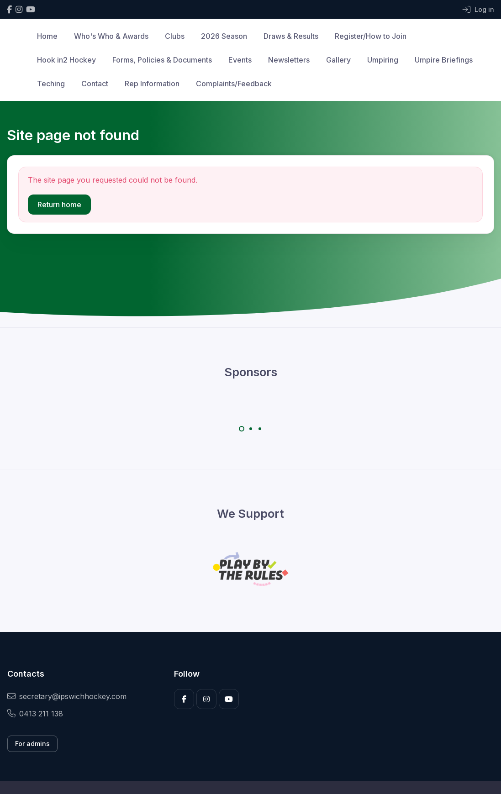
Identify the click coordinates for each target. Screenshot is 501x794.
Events (240, 59)
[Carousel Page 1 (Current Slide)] (241, 428)
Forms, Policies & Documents (162, 59)
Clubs (175, 36)
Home (47, 36)
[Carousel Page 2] (250, 428)
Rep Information (152, 83)
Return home (59, 204)
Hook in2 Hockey (66, 59)
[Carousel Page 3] (260, 428)
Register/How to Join (370, 36)
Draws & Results (291, 36)
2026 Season (224, 36)
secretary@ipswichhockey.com (67, 696)
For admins (32, 743)
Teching (51, 83)
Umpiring (382, 59)
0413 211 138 (35, 713)
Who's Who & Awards (111, 36)
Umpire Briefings (444, 59)
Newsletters (289, 59)
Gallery (338, 59)
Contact (94, 83)
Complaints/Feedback (234, 83)
